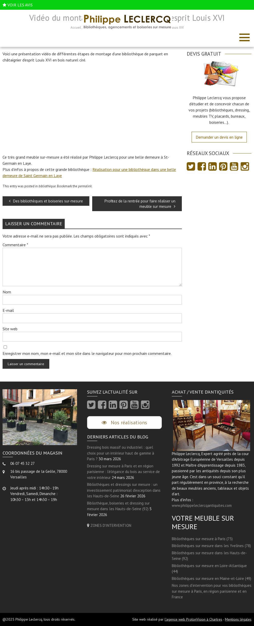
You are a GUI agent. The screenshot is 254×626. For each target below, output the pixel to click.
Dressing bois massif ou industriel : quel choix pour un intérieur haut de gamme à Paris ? (120, 453)
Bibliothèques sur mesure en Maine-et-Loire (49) (211, 578)
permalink (85, 186)
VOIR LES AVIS (20, 4)
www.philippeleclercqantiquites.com (202, 505)
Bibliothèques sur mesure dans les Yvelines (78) (211, 545)
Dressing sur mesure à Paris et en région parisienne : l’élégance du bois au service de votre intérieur (123, 472)
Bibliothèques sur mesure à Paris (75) (202, 538)
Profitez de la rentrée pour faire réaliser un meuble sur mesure (140, 204)
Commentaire (15, 244)
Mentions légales (238, 619)
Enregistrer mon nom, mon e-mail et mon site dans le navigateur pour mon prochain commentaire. (87, 353)
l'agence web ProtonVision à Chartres (193, 619)
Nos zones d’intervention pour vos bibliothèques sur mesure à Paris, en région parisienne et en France (211, 591)
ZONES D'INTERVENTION (110, 525)
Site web (10, 328)
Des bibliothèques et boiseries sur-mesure (46, 201)
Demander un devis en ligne (219, 137)
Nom (7, 291)
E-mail (8, 310)
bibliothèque (47, 186)
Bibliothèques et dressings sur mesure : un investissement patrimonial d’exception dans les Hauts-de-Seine (124, 490)
